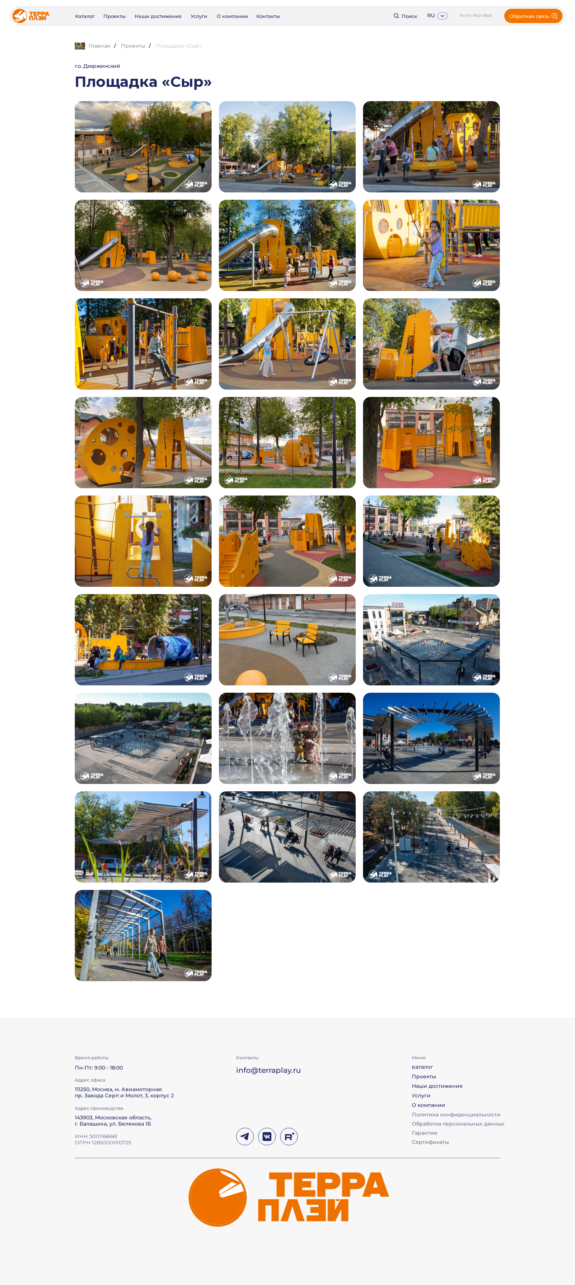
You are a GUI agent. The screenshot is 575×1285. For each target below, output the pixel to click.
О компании (232, 16)
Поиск (409, 16)
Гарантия (424, 1133)
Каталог (85, 16)
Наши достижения (158, 16)
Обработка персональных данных (458, 1123)
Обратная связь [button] (529, 16)
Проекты (114, 16)
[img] (31, 16)
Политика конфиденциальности (456, 1114)
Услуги (199, 16)
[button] (431, 344)
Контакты (268, 16)
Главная (92, 46)
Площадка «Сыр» (179, 46)
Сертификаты (430, 1142)
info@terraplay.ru (268, 1070)
